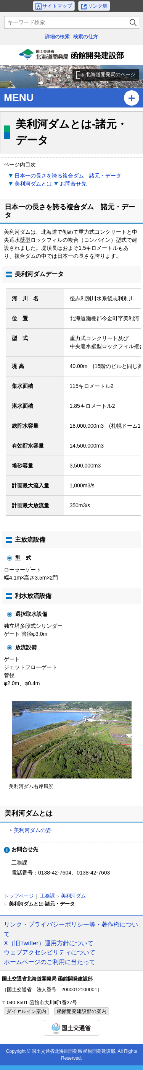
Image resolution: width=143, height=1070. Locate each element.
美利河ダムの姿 (32, 830)
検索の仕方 (85, 36)
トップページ (19, 896)
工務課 (47, 896)
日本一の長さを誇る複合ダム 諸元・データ (67, 176)
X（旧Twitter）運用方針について (48, 943)
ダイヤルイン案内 (26, 1011)
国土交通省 (71, 1028)
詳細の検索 (57, 36)
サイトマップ (57, 6)
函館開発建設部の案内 (81, 1011)
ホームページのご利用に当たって (49, 961)
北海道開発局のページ (110, 74)
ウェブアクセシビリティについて (49, 952)
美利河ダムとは (33, 184)
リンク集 (98, 6)
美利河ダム (73, 896)
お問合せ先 (73, 184)
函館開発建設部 (71, 57)
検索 (133, 22)
